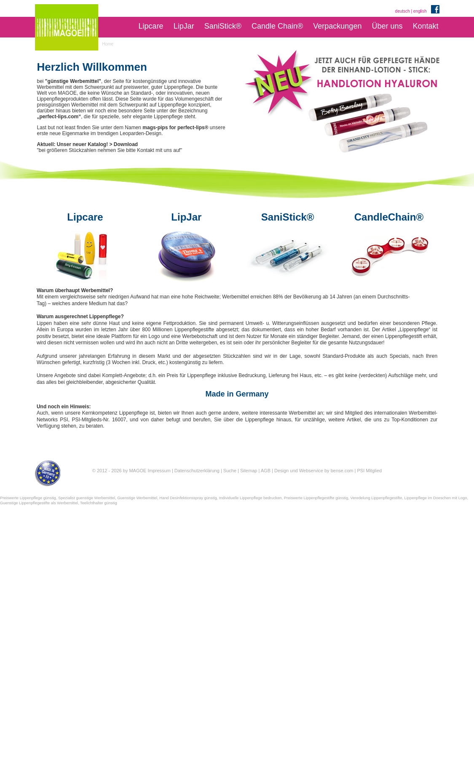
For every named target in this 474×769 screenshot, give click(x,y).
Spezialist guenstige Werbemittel (86, 498)
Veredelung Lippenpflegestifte (376, 498)
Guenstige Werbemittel (137, 498)
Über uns (387, 26)
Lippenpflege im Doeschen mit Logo (435, 498)
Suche (229, 470)
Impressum (158, 470)
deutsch (402, 11)
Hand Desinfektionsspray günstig (188, 498)
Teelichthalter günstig (98, 503)
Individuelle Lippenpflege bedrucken (250, 498)
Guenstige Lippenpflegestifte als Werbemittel (39, 503)
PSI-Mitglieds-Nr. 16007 (99, 420)
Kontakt (425, 26)
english (420, 11)
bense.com (342, 470)
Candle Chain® (277, 26)
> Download (124, 144)
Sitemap (248, 470)
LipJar (184, 26)
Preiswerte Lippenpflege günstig (28, 498)
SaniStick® (222, 26)
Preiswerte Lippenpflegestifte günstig (316, 498)
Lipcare (151, 26)
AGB (265, 470)
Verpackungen (337, 26)
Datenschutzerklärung (197, 470)
